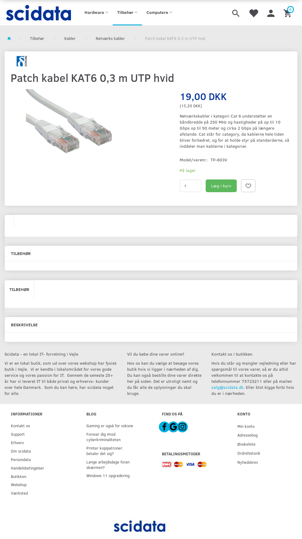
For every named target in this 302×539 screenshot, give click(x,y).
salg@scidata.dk (227, 387)
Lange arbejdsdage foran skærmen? (108, 464)
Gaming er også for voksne (109, 425)
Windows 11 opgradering (108, 475)
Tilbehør (19, 289)
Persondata (21, 459)
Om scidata (21, 450)
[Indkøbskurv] (288, 12)
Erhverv (17, 442)
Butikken (18, 476)
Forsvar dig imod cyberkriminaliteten (103, 436)
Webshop (19, 484)
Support (18, 434)
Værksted (19, 492)
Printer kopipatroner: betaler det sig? (104, 450)
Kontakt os (20, 425)
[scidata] (38, 12)
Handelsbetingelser (27, 467)
